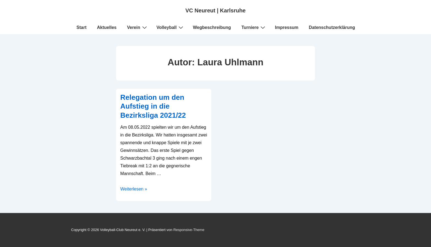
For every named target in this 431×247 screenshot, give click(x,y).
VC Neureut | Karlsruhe (215, 10)
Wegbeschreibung (212, 27)
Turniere (254, 27)
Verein (137, 27)
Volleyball (171, 27)
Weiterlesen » (133, 189)
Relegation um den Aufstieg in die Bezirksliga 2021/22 (153, 106)
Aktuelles (107, 27)
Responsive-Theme (188, 230)
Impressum (286, 27)
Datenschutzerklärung (332, 27)
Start (81, 27)
